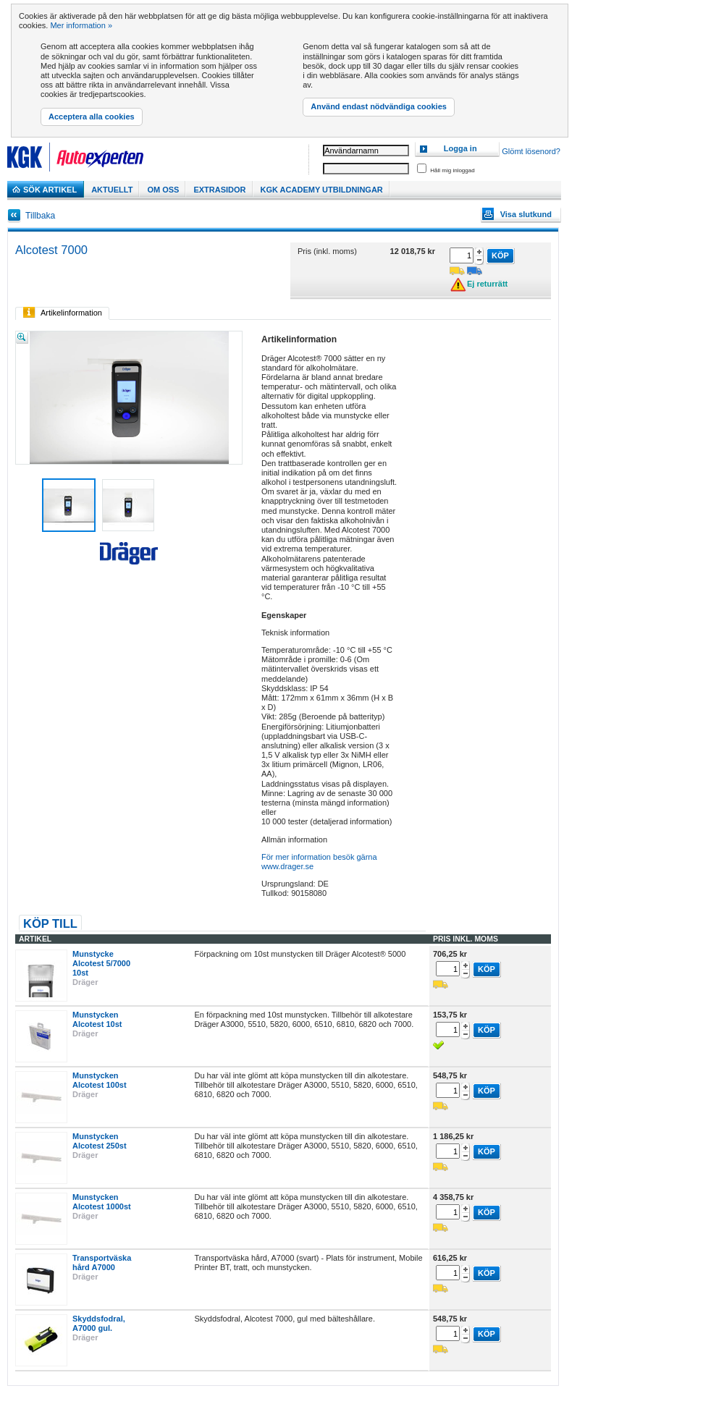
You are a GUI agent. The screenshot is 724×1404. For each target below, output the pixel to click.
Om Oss (163, 189)
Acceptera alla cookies (92, 116)
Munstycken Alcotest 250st (99, 1141)
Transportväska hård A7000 (101, 1262)
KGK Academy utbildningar (322, 189)
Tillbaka (40, 216)
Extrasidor (219, 189)
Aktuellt (111, 189)
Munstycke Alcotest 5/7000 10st (101, 963)
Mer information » (81, 25)
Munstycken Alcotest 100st (99, 1080)
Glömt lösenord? (531, 151)
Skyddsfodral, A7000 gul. (98, 1323)
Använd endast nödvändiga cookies (379, 106)
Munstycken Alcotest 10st (97, 1019)
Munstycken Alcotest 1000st (101, 1202)
